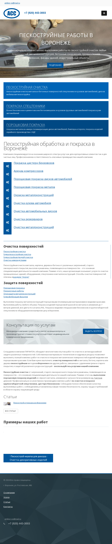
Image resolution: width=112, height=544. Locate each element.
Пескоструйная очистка (15, 251)
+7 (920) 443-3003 (35, 12)
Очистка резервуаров (28, 219)
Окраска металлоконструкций (34, 195)
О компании (9, 492)
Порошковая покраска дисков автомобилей (43, 179)
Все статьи (10, 411)
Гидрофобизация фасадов (16, 296)
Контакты (8, 506)
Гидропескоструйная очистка (17, 254)
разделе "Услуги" (21, 277)
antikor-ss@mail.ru (12, 3)
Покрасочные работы (14, 291)
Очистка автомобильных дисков (35, 211)
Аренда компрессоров (28, 171)
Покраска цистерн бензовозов (34, 163)
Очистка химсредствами (15, 260)
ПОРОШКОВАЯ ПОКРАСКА (25, 125)
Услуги (6, 497)
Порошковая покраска (14, 288)
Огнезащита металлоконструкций (19, 293)
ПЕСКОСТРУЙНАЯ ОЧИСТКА (27, 87)
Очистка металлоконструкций (34, 227)
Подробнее (55, 65)
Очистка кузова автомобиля (32, 203)
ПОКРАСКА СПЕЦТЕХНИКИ (25, 106)
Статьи (7, 502)
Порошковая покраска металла (34, 187)
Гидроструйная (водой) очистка (18, 257)
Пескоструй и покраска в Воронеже (29, 402)
